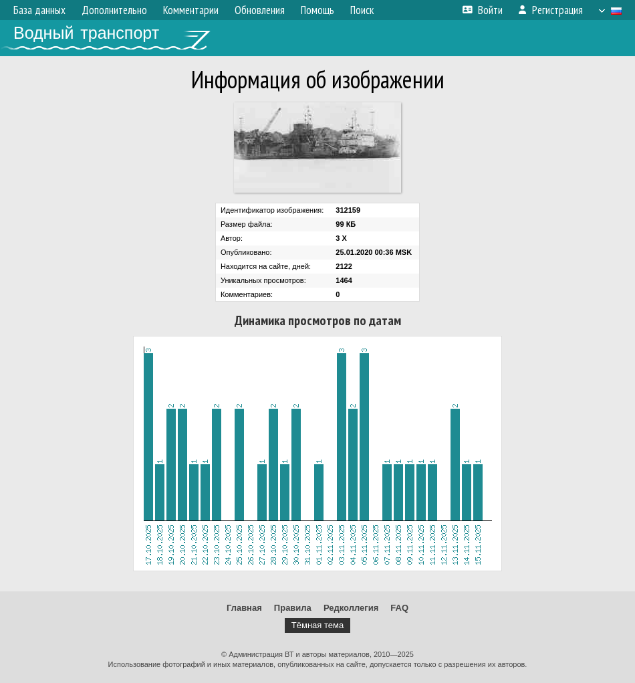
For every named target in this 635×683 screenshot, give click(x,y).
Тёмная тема (317, 625)
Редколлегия (351, 608)
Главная (244, 608)
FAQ (399, 608)
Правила (292, 608)
